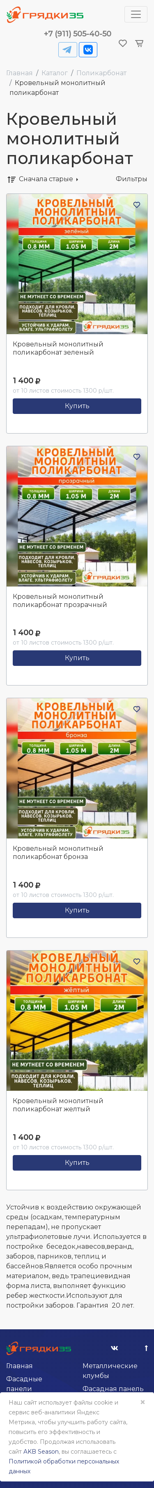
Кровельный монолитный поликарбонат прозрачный (60, 601)
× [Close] (142, 1402)
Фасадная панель (113, 1389)
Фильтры (131, 179)
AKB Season (41, 1451)
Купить (77, 406)
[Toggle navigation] (135, 14)
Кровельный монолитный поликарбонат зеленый (58, 348)
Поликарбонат (101, 73)
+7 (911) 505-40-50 (77, 33)
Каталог (54, 73)
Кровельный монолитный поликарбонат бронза (58, 853)
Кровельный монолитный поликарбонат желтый (58, 1105)
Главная (19, 73)
